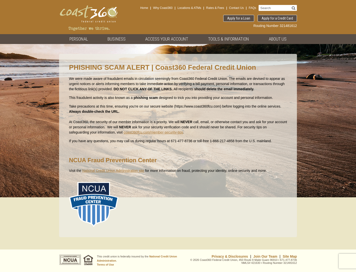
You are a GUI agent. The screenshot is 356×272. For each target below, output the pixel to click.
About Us (278, 39)
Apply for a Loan (238, 18)
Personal (78, 39)
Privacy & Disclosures (230, 256)
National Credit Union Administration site (113, 171)
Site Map (290, 256)
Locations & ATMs (189, 8)
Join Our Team (265, 256)
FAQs (252, 8)
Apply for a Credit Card (277, 18)
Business (117, 39)
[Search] (293, 8)
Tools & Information (228, 39)
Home (144, 8)
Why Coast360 (163, 8)
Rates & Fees (215, 8)
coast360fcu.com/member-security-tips (153, 132)
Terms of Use (105, 264)
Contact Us (236, 8)
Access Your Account (166, 39)
